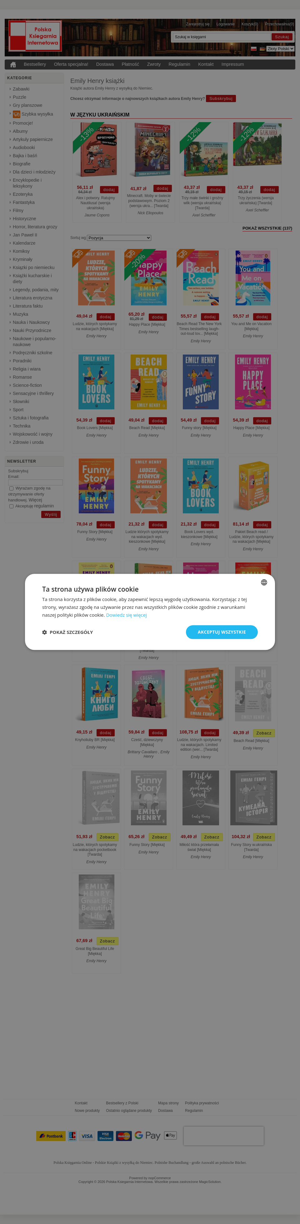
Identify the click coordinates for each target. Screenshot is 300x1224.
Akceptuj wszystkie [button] (222, 632)
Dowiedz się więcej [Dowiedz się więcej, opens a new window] (126, 615)
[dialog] (150, 612)
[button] (67, 632)
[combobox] (264, 582)
